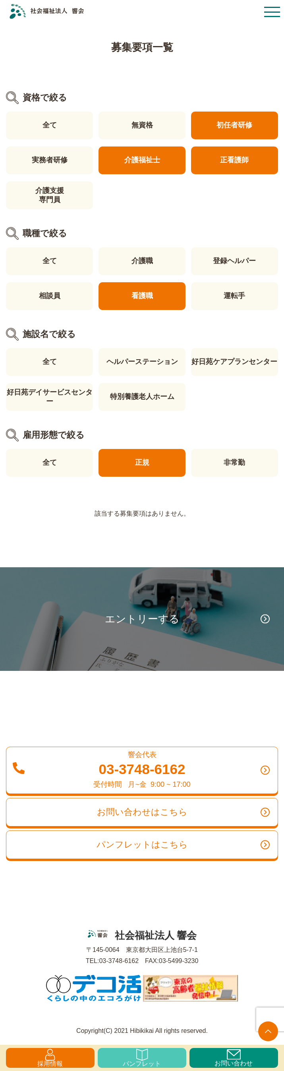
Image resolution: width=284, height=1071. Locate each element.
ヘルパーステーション (142, 362)
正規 (142, 462)
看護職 (142, 296)
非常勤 (234, 462)
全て (50, 125)
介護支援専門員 (49, 195)
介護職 (142, 261)
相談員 (49, 296)
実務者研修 (50, 160)
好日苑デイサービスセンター (50, 396)
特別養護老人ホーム (142, 397)
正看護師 (234, 160)
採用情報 (50, 1058)
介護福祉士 (142, 160)
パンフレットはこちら (183, 844)
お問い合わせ (233, 1058)
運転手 (234, 296)
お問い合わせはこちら (183, 812)
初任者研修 (234, 125)
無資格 (142, 125)
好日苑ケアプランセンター (234, 362)
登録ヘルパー (234, 261)
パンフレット (142, 1058)
